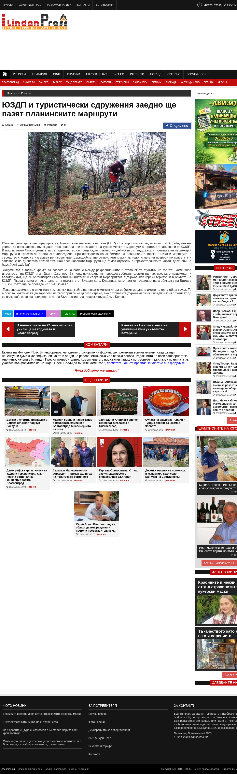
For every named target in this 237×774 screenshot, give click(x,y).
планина (69, 313)
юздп (8, 313)
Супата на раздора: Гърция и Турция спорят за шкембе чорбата (165, 423)
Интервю (137, 74)
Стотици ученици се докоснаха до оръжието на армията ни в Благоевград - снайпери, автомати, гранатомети (42, 743)
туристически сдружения (95, 313)
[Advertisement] (176, 39)
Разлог (57, 82)
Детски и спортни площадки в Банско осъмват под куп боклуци (27, 423)
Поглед (155, 74)
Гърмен (91, 82)
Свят (57, 74)
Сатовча (106, 82)
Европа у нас (96, 74)
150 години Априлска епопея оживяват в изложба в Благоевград (118, 423)
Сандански (140, 82)
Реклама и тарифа (59, 5)
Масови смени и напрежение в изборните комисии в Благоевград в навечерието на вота (72, 424)
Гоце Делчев (74, 82)
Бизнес (118, 74)
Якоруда (170, 82)
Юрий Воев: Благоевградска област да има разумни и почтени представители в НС (96, 527)
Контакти (83, 5)
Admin (7, 124)
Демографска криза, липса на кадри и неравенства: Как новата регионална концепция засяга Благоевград (27, 477)
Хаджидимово (190, 82)
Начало (8, 5)
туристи (53, 313)
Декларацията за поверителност (109, 730)
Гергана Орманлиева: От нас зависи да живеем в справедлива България (118, 473)
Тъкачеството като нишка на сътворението (30, 721)
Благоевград (10, 82)
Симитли (29, 82)
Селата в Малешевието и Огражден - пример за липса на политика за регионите (72, 473)
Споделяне (177, 126)
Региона (19, 74)
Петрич (156, 82)
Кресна (222, 82)
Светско (173, 74)
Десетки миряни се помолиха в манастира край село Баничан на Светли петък (165, 473)
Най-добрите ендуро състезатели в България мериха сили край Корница (40, 731)
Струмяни (122, 82)
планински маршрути (29, 313)
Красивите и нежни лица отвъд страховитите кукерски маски (42, 713)
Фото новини (104, 5)
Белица (208, 82)
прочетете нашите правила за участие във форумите (146, 363)
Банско (44, 82)
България (39, 74)
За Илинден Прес (30, 5)
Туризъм (73, 74)
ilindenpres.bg (7, 769)
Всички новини (198, 74)
